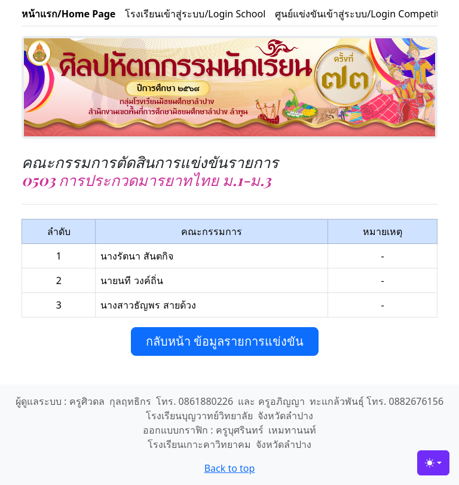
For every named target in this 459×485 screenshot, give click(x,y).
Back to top (229, 468)
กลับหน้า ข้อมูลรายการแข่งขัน (225, 341)
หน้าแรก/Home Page (68, 13)
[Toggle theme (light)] (433, 462)
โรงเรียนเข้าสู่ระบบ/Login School (195, 13)
